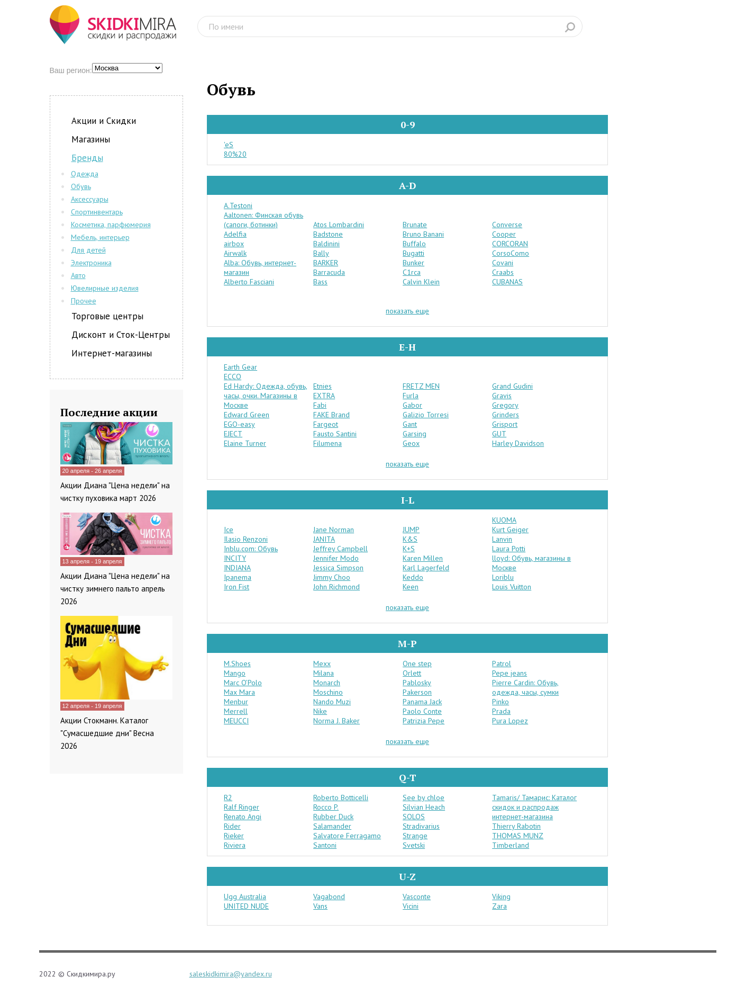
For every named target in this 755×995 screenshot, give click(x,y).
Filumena (327, 443)
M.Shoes (237, 663)
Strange (415, 835)
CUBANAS (507, 281)
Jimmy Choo (331, 577)
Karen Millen (423, 558)
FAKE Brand (331, 414)
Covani (502, 262)
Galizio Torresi (426, 414)
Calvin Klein (421, 281)
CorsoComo (510, 253)
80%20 (235, 154)
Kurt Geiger (510, 529)
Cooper (504, 234)
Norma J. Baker (336, 720)
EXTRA (324, 395)
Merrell (236, 711)
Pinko (500, 701)
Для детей (88, 250)
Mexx (322, 663)
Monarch (326, 682)
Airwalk (235, 253)
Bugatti (413, 253)
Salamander (332, 826)
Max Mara (239, 692)
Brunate (415, 224)
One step (417, 663)
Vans (320, 906)
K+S (409, 548)
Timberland (510, 845)
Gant (410, 424)
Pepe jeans (509, 673)
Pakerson (417, 692)
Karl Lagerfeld (426, 567)
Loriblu (503, 577)
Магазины (90, 139)
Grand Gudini (512, 386)
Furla (411, 395)
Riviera (234, 845)
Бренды (87, 158)
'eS (228, 144)
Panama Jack (422, 701)
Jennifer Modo (336, 558)
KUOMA (504, 520)
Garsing (414, 433)
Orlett (412, 673)
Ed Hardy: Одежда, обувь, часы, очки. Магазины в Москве (265, 395)
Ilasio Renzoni (246, 539)
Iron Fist (236, 586)
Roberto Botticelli (340, 797)
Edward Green (246, 414)
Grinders (505, 414)
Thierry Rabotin (516, 826)
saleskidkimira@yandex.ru (230, 974)
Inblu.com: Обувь (251, 548)
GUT (499, 433)
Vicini (411, 906)
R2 (228, 797)
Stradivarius (421, 826)
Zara (499, 906)
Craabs (503, 272)
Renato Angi (242, 816)
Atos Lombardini (338, 224)
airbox (234, 243)
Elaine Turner (245, 443)
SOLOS (414, 816)
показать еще (407, 311)
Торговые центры (107, 316)
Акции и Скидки (103, 121)
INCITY (235, 558)
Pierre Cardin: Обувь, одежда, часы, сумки (525, 687)
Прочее (83, 301)
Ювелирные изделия (105, 288)
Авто (78, 275)
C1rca (412, 272)
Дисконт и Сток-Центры (120, 334)
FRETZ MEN (421, 386)
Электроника (91, 262)
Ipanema (237, 577)
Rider (232, 826)
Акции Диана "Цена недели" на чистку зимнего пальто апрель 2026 (115, 588)
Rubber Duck (333, 816)
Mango (234, 673)
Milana (323, 673)
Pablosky (417, 682)
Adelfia (235, 234)
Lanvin (502, 539)
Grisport (504, 424)
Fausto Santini (335, 433)
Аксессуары (89, 199)
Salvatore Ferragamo (347, 835)
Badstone (328, 234)
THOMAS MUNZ (517, 835)
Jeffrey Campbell (340, 548)
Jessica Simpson (338, 567)
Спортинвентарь (97, 212)
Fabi (319, 405)
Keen (411, 586)
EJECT (233, 433)
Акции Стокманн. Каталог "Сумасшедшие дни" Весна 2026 (107, 733)
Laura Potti (508, 548)
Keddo (413, 577)
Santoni (324, 845)
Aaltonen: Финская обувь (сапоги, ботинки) (263, 219)
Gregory (505, 405)
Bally (321, 253)
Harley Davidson (518, 443)
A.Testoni (238, 205)
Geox (411, 443)
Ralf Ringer (241, 807)
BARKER (325, 262)
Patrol (501, 663)
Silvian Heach (424, 807)
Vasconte (417, 896)
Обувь (81, 186)
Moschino (328, 692)
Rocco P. (326, 807)
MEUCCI (236, 720)
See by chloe (423, 797)
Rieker (234, 835)
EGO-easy (239, 424)
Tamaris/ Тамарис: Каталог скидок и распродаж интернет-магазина (534, 807)
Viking (501, 896)
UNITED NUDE (246, 906)
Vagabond (329, 896)
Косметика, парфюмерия (111, 224)
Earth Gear (240, 367)
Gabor (412, 405)
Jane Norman (333, 529)
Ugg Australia (245, 896)
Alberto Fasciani (249, 281)
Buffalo (414, 243)
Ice (228, 529)
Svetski (414, 845)
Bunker (413, 262)
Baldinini (326, 243)
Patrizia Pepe (423, 720)
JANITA (324, 539)
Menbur (236, 701)
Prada (501, 711)
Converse (507, 224)
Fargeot (325, 424)
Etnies (322, 386)
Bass (320, 281)
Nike (320, 711)
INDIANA (237, 567)
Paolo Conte (422, 711)
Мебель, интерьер (100, 237)
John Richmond (336, 586)
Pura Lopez (510, 720)
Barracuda (329, 272)
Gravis (502, 395)
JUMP (411, 529)
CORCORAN (510, 243)
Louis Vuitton (511, 586)
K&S (410, 539)
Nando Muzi (332, 701)
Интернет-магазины (111, 353)
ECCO (232, 376)
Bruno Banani (423, 234)
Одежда (84, 173)
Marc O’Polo (243, 682)
